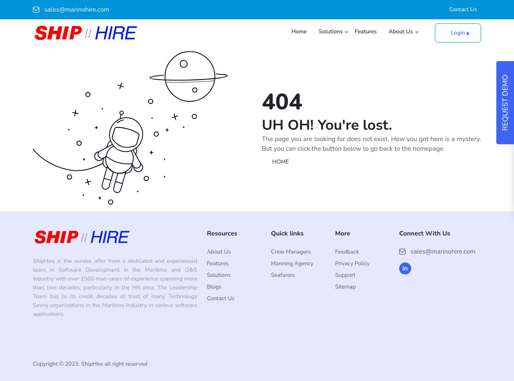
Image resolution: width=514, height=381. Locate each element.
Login (458, 33)
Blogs (214, 287)
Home (299, 31)
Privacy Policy (352, 263)
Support (345, 275)
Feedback (347, 252)
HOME (280, 162)
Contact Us (463, 9)
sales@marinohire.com (71, 9)
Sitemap (345, 287)
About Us (401, 31)
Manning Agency (292, 263)
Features (366, 31)
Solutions (331, 31)
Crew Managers (291, 252)
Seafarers (283, 275)
